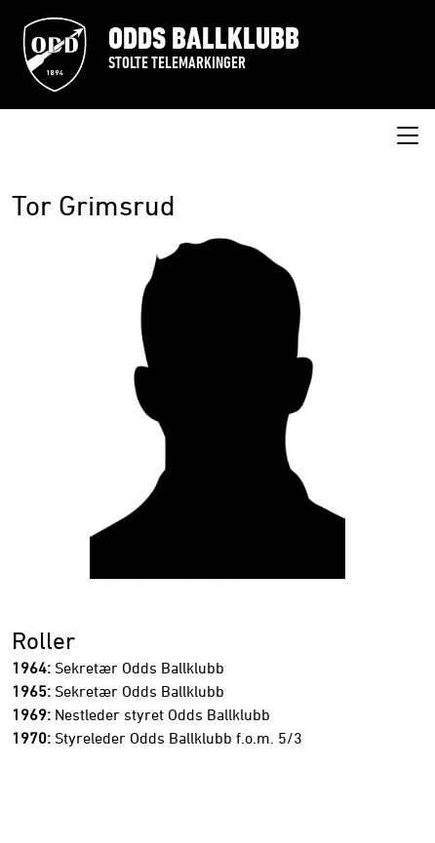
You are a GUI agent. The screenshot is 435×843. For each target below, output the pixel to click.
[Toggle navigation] (407, 136)
